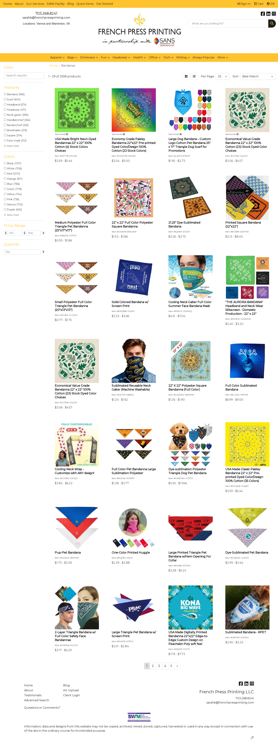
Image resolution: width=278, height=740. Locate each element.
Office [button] (153, 57)
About (19, 3)
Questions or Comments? (42, 707)
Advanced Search (36, 700)
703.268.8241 (46, 13)
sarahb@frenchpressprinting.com (46, 17)
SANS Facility (56, 3)
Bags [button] (70, 57)
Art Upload (71, 690)
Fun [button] (104, 57)
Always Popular (204, 57)
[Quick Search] (227, 23)
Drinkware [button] (87, 57)
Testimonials (32, 695)
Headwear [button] (120, 57)
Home (7, 3)
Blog (70, 3)
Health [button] (138, 57)
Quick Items (85, 3)
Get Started (104, 3)
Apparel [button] (56, 57)
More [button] (221, 57)
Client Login (71, 695)
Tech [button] (166, 57)
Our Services (35, 3)
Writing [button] (181, 57)
